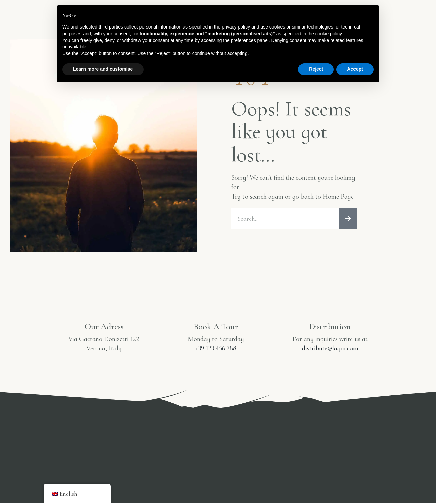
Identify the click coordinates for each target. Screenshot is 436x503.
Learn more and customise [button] (103, 69)
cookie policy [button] (328, 33)
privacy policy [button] (236, 27)
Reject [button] (316, 69)
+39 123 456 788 (215, 357)
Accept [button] (355, 69)
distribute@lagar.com (330, 357)
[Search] (348, 227)
